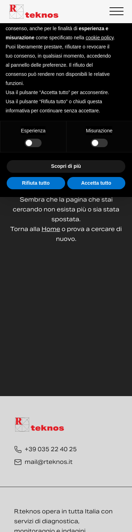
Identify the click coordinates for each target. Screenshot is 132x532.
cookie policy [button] (99, 37)
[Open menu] (116, 11)
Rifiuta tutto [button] (36, 183)
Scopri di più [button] (66, 166)
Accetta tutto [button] (96, 183)
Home (51, 229)
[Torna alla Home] (34, 11)
